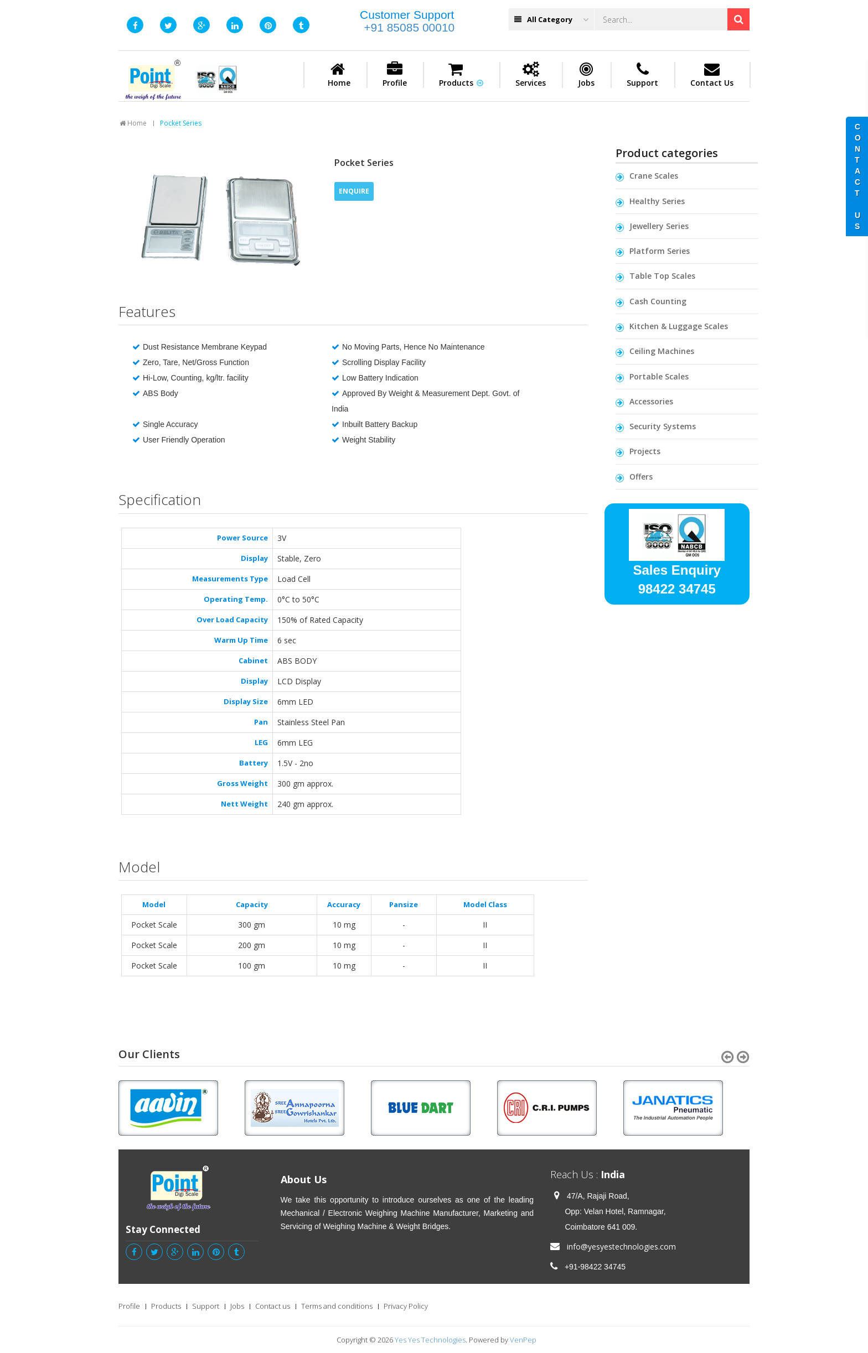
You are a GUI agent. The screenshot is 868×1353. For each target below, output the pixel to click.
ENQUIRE (354, 191)
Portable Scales (659, 376)
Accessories (651, 401)
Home (339, 75)
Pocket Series (181, 123)
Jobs (586, 75)
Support (642, 75)
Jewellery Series (659, 226)
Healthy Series (657, 201)
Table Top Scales (662, 275)
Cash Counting (657, 301)
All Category (551, 19)
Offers (641, 476)
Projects (644, 451)
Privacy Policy (406, 1306)
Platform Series (659, 251)
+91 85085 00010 (409, 27)
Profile (395, 75)
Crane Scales (653, 175)
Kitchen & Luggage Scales (678, 326)
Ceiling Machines (661, 351)
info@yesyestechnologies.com (621, 1246)
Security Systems (662, 426)
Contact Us (711, 75)
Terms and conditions (337, 1306)
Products (461, 75)
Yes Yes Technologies (430, 1340)
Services (530, 75)
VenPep (523, 1340)
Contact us (272, 1306)
